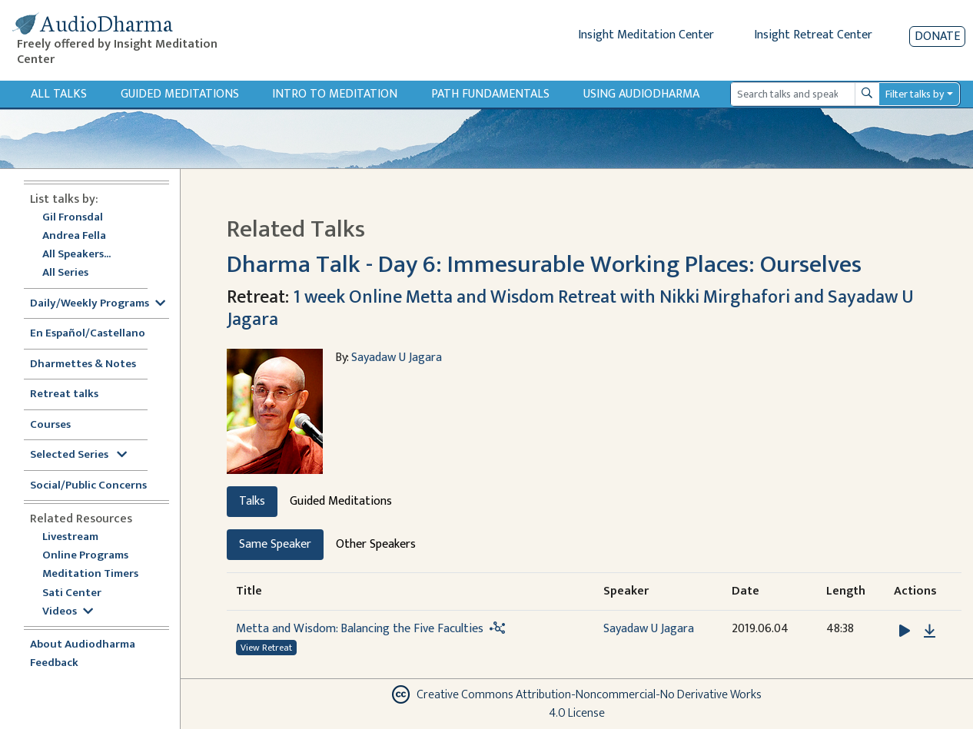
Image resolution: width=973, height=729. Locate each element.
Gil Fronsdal (72, 218)
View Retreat (266, 647)
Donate (937, 36)
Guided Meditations (180, 94)
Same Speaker (275, 544)
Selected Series (78, 455)
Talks (252, 501)
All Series (65, 273)
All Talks (59, 94)
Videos (67, 612)
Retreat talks (64, 394)
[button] (906, 631)
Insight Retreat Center (813, 35)
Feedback (54, 663)
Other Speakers (376, 544)
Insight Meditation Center (646, 35)
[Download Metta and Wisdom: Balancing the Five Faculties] (929, 631)
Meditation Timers (90, 574)
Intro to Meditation (334, 94)
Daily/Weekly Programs (97, 304)
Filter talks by (914, 94)
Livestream (70, 537)
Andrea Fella (74, 236)
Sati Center (71, 593)
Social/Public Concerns (88, 486)
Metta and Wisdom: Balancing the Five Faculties (359, 628)
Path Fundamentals (490, 94)
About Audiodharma (82, 645)
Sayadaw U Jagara (396, 357)
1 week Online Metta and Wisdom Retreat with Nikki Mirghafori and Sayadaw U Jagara (570, 308)
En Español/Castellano (87, 334)
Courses (50, 425)
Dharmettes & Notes (83, 364)
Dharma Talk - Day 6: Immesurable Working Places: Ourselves (544, 264)
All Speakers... (76, 254)
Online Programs (85, 556)
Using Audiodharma (641, 94)
